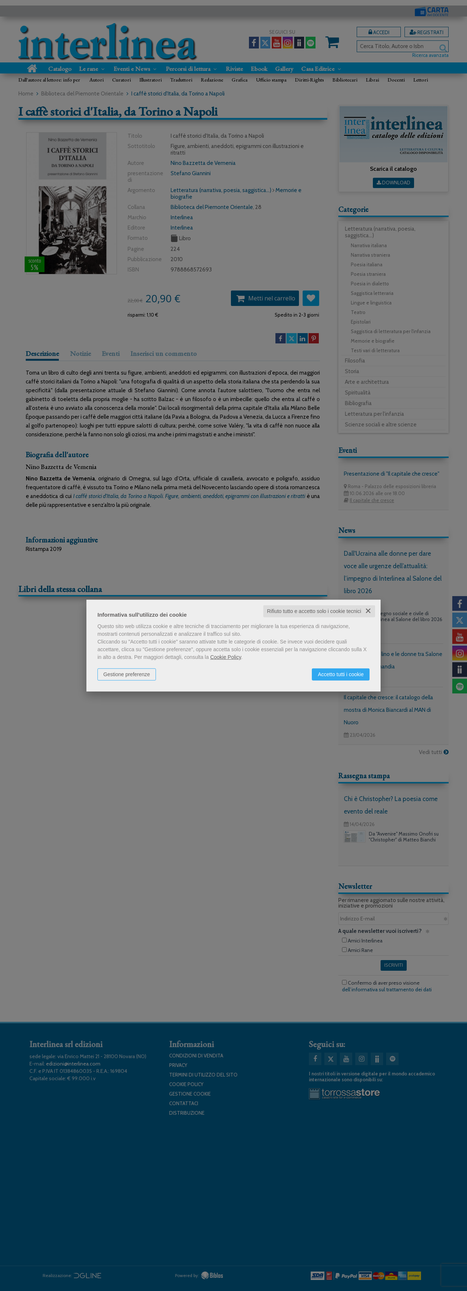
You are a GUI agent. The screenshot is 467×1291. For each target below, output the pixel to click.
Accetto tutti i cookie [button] (341, 674)
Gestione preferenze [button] (126, 674)
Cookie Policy (225, 657)
